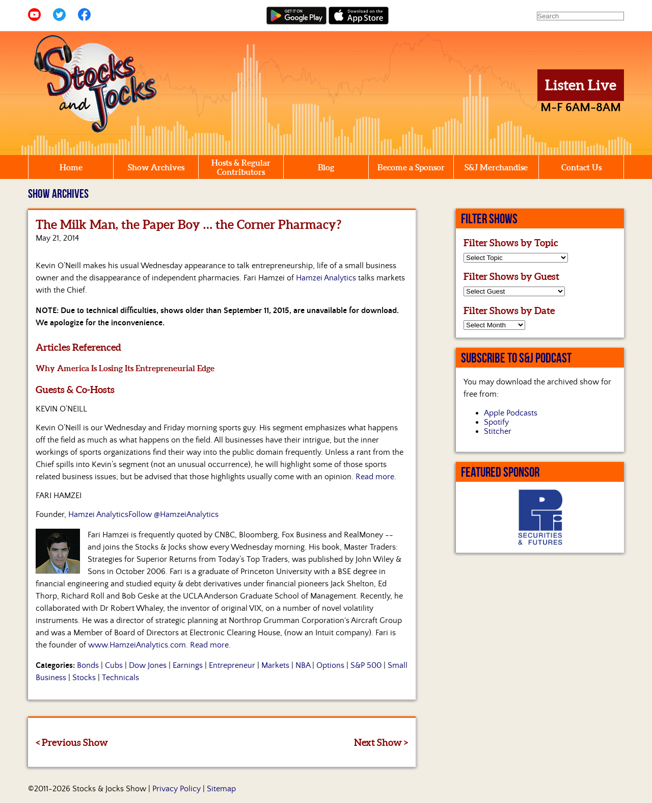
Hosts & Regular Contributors (240, 167)
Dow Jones (148, 665)
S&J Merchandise (496, 167)
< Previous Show (72, 742)
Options (330, 665)
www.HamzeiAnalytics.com (137, 645)
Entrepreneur (232, 665)
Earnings (188, 665)
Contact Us (581, 167)
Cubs (114, 665)
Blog (326, 167)
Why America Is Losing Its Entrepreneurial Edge (125, 368)
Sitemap (221, 788)
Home (71, 167)
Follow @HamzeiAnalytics (173, 514)
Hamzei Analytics (326, 277)
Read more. (376, 476)
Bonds (88, 665)
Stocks (84, 677)
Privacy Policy (176, 788)
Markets (275, 665)
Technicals (120, 677)
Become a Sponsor (411, 167)
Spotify (496, 422)
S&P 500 (366, 665)
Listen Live (580, 85)
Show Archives (156, 167)
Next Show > (381, 742)
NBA (302, 665)
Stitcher (497, 431)
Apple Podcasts (510, 413)
